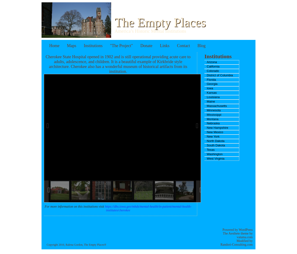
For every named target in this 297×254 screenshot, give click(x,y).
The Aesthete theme (236, 233)
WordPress (246, 229)
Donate (146, 45)
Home (54, 45)
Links (164, 45)
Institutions (93, 45)
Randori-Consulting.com (236, 244)
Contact (183, 45)
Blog (201, 45)
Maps (71, 45)
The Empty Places (160, 22)
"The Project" (121, 45)
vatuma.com (245, 237)
